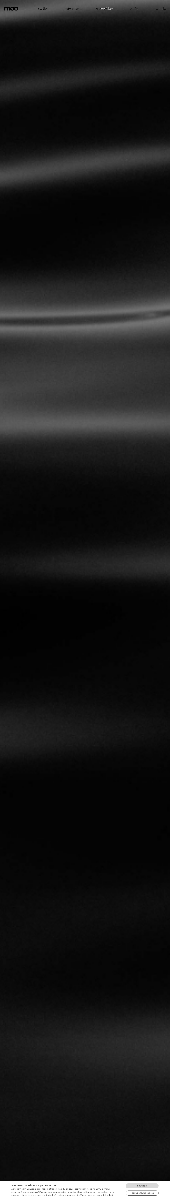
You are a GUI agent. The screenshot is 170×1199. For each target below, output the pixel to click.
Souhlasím (142, 1186)
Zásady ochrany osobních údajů (96, 1195)
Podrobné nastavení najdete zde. (63, 1195)
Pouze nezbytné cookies (142, 1193)
